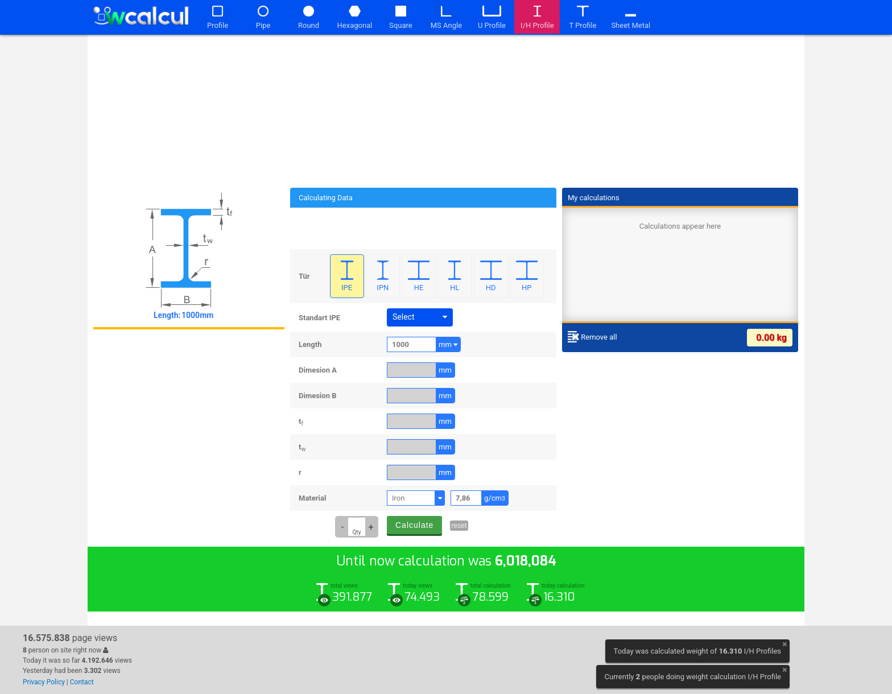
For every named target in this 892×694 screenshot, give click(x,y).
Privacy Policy (44, 682)
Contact (82, 682)
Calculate (414, 525)
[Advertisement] (446, 109)
